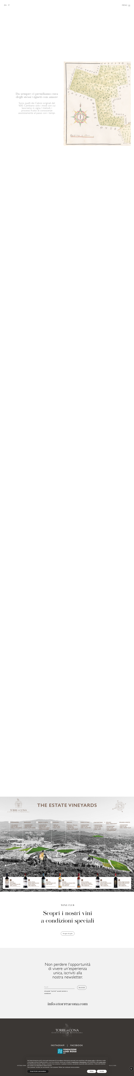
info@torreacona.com (68, 1003)
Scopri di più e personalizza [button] (38, 1071)
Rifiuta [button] (91, 1071)
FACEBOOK (76, 1046)
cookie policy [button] (102, 1062)
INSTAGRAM (58, 1046)
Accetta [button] (102, 1071)
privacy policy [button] (91, 1060)
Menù (124, 5)
